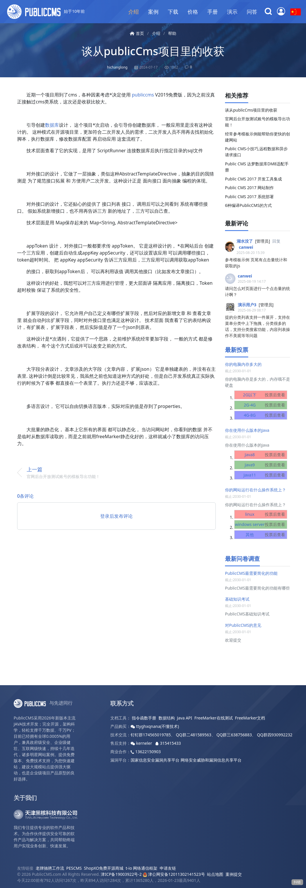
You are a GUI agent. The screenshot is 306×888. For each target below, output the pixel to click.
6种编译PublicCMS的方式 (248, 205)
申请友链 (168, 868)
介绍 (133, 11)
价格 (193, 11)
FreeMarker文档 (250, 718)
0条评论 (25, 496)
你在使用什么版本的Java (247, 430)
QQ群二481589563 (193, 734)
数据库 (52, 125)
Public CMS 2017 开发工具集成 (253, 179)
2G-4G (266, 405)
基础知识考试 (237, 599)
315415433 (168, 743)
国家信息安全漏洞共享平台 (155, 760)
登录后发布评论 (116, 516)
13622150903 (146, 751)
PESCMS (74, 868)
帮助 (172, 33)
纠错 (297, 882)
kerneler (142, 743)
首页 (137, 33)
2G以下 (265, 395)
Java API (184, 718)
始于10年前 (46, 11)
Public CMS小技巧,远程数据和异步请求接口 (256, 151)
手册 (212, 11)
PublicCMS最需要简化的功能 (251, 573)
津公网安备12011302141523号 (174, 874)
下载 (173, 11)
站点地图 (215, 874)
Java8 (266, 454)
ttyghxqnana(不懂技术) (155, 726)
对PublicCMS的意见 (243, 625)
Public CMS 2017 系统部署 (249, 196)
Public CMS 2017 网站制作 (249, 187)
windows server (261, 524)
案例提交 (234, 874)
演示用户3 (247, 304)
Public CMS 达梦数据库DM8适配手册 (257, 167)
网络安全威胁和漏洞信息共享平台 (211, 760)
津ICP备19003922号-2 (121, 874)
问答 (252, 11)
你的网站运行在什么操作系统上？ (255, 490)
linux (266, 514)
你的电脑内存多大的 (243, 364)
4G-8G (266, 415)
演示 (232, 11)
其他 (266, 534)
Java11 (266, 475)
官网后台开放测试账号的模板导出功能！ (257, 122)
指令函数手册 (144, 718)
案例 (153, 11)
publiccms (143, 95)
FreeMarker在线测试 (213, 718)
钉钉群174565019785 (151, 734)
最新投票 (236, 350)
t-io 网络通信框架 (141, 868)
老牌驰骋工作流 (50, 868)
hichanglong (117, 67)
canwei (246, 247)
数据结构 (167, 718)
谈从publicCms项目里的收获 (153, 51)
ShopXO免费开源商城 (103, 868)
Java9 (266, 465)
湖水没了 (245, 241)
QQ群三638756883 (234, 734)
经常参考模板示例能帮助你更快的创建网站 (257, 137)
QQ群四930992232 (274, 734)
